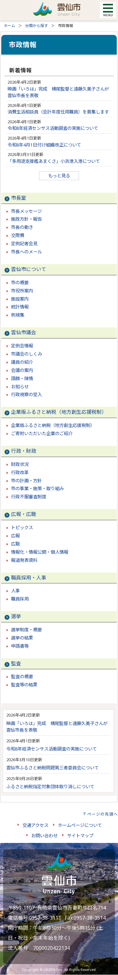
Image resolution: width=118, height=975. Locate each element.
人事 (15, 591)
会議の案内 (22, 370)
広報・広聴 (23, 514)
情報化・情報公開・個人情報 (39, 552)
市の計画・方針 (26, 481)
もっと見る (59, 176)
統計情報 (20, 307)
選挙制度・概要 (26, 630)
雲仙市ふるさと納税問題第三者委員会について (52, 768)
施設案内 (20, 299)
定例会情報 (22, 346)
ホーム (9, 25)
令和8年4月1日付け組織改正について (44, 145)
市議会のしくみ (26, 354)
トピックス (22, 527)
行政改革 (20, 472)
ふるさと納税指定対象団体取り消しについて (50, 786)
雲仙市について (28, 269)
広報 (15, 536)
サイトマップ (80, 836)
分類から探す (36, 25)
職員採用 (20, 599)
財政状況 (20, 464)
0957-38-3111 (45, 917)
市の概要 (20, 282)
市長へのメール (26, 252)
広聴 (15, 544)
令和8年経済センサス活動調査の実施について (53, 128)
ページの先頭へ (102, 814)
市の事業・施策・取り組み (37, 488)
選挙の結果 (22, 638)
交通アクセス (35, 825)
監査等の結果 (24, 685)
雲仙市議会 (23, 332)
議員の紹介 (22, 362)
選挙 (16, 616)
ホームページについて (80, 825)
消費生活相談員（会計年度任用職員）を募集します (58, 112)
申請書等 (20, 646)
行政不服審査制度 (28, 497)
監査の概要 (22, 676)
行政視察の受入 (26, 394)
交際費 (17, 235)
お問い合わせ (44, 836)
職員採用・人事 (28, 577)
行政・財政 (23, 450)
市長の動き (22, 227)
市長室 (18, 197)
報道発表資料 (24, 560)
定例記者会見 (24, 244)
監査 (16, 663)
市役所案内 (22, 291)
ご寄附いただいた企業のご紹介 (42, 433)
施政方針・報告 (26, 219)
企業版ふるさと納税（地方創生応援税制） (59, 411)
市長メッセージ (26, 211)
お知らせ (20, 387)
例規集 (17, 315)
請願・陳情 (22, 378)
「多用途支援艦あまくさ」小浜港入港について (54, 161)
